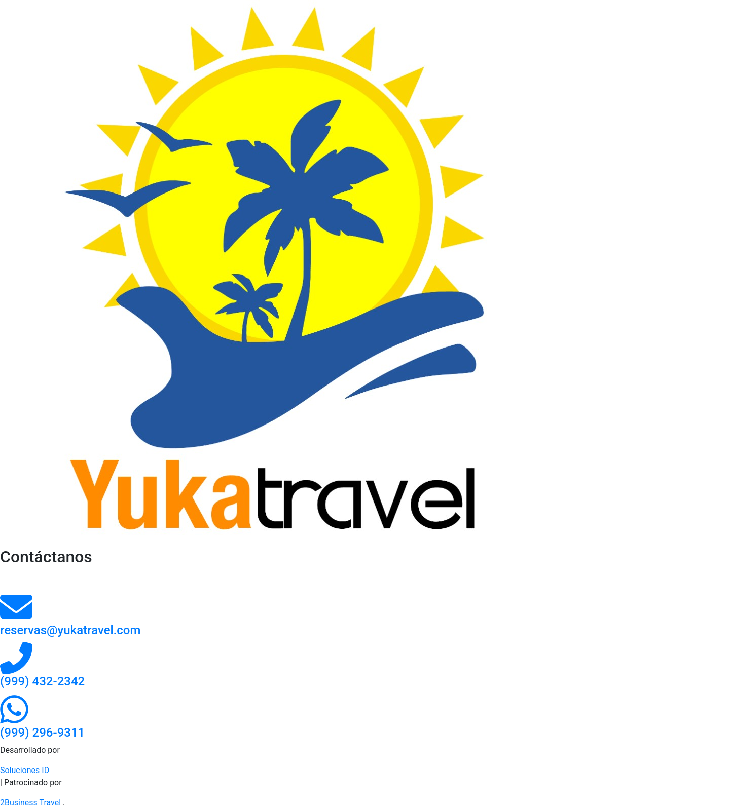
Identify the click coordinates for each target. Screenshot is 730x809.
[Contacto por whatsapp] (14, 718)
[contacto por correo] (16, 616)
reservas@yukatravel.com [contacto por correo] (70, 630)
